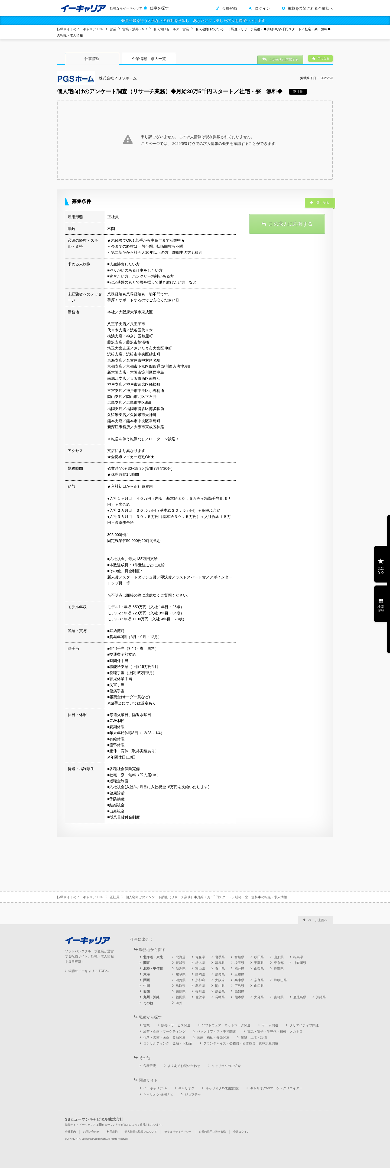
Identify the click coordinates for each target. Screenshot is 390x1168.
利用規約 (112, 1131)
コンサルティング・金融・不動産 (167, 1043)
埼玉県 (239, 963)
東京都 (279, 963)
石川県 (220, 968)
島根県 (200, 986)
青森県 (200, 957)
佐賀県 (200, 997)
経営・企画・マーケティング (164, 1031)
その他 (148, 1003)
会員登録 (229, 8)
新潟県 (181, 968)
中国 (146, 986)
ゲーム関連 (270, 1025)
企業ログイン (241, 1131)
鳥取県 (181, 986)
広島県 (239, 986)
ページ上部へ (318, 920)
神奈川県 (299, 963)
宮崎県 (279, 997)
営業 (113, 29)
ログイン (262, 8)
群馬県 (220, 963)
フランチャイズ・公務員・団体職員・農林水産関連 (240, 1043)
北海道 (181, 957)
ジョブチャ (193, 1094)
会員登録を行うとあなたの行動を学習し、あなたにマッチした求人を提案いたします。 (195, 20)
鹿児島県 (299, 997)
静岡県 (200, 974)
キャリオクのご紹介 (226, 1066)
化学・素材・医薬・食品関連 (164, 1037)
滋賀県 (181, 980)
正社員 (114, 897)
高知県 (239, 991)
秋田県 (259, 957)
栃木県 (200, 963)
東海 (146, 974)
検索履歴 (381, 609)
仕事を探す (159, 8)
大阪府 (220, 980)
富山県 (200, 968)
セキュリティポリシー (177, 1131)
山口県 (259, 986)
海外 (179, 1003)
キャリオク (186, 1088)
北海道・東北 (153, 957)
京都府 (200, 980)
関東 (146, 963)
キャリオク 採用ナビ (158, 1094)
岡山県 (220, 986)
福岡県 (181, 997)
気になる (381, 570)
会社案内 (70, 1131)
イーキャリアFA (155, 1088)
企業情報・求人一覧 (149, 58)
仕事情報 (92, 58)
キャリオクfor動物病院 (222, 1088)
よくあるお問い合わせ (184, 1066)
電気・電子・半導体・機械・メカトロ (275, 1031)
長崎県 (220, 997)
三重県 (239, 974)
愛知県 (220, 974)
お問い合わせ (91, 1131)
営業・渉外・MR (134, 29)
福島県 (298, 957)
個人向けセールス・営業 (171, 29)
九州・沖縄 (151, 997)
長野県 (279, 968)
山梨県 (259, 968)
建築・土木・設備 (254, 1037)
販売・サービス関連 (175, 1025)
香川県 (200, 991)
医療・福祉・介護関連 (213, 1037)
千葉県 (259, 963)
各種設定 (149, 1066)
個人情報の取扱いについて (141, 1131)
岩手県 (220, 957)
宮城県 (239, 957)
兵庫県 (239, 980)
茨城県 (181, 963)
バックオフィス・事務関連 (216, 1031)
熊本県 (239, 997)
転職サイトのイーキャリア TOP (80, 29)
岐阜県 (181, 974)
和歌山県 (280, 980)
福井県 (239, 968)
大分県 (259, 997)
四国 (146, 991)
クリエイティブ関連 (304, 1025)
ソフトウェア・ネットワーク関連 (226, 1025)
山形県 (279, 957)
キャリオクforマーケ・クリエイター (276, 1088)
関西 (146, 980)
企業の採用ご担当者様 (212, 1131)
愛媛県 (220, 991)
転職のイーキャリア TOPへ (89, 971)
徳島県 (181, 991)
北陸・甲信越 (153, 968)
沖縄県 (321, 997)
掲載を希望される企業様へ (310, 8)
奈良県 (259, 980)
